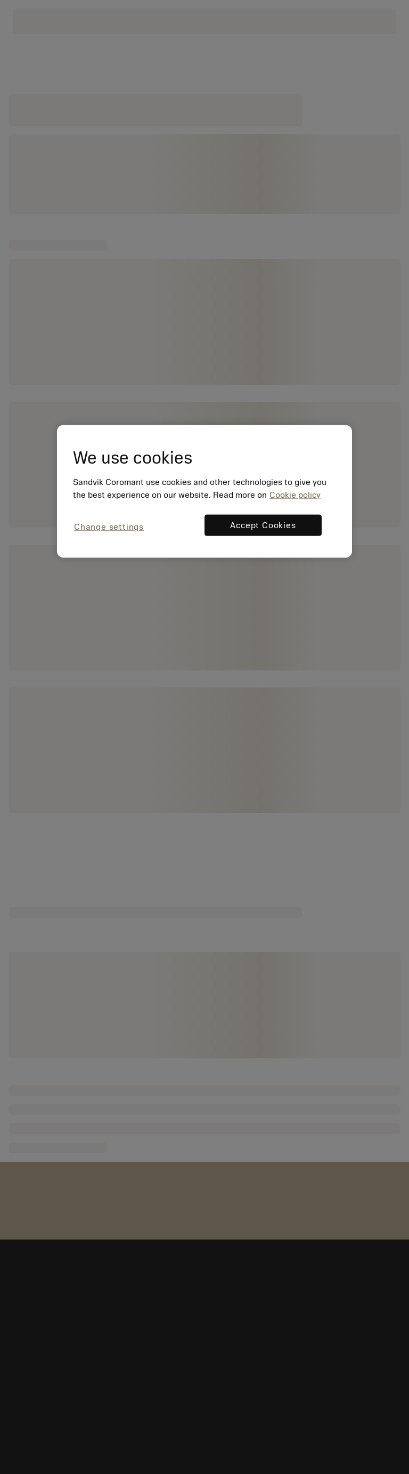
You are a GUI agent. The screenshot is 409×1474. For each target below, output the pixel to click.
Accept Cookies (263, 525)
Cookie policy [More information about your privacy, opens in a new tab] (295, 494)
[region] (204, 491)
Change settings (109, 526)
